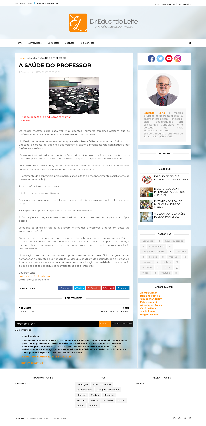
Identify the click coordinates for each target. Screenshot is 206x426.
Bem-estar (53, 42)
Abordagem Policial (151, 305)
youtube (165, 273)
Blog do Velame (149, 314)
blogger (102, 327)
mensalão (173, 257)
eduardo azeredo (174, 241)
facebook (125, 327)
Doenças (69, 42)
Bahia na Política (149, 295)
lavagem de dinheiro (153, 251)
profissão (146, 267)
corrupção (147, 241)
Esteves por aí (148, 302)
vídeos (145, 273)
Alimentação (35, 42)
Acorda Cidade (148, 292)
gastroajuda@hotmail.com (34, 279)
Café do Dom (147, 308)
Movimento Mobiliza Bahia (48, 3)
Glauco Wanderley (150, 299)
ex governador (156, 246)
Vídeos (31, 3)
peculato (146, 262)
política (166, 262)
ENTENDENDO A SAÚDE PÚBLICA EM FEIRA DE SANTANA (167, 204)
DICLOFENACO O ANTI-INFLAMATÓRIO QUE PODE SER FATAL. (169, 191)
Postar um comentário (31, 366)
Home (19, 42)
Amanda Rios (61, 422)
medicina (180, 251)
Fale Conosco (87, 42)
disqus (113, 327)
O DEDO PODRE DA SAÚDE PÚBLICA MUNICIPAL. (169, 215)
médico (153, 257)
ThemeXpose (31, 422)
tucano (167, 267)
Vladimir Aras (147, 311)
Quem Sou (20, 3)
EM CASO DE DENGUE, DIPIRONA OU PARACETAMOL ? (171, 179)
